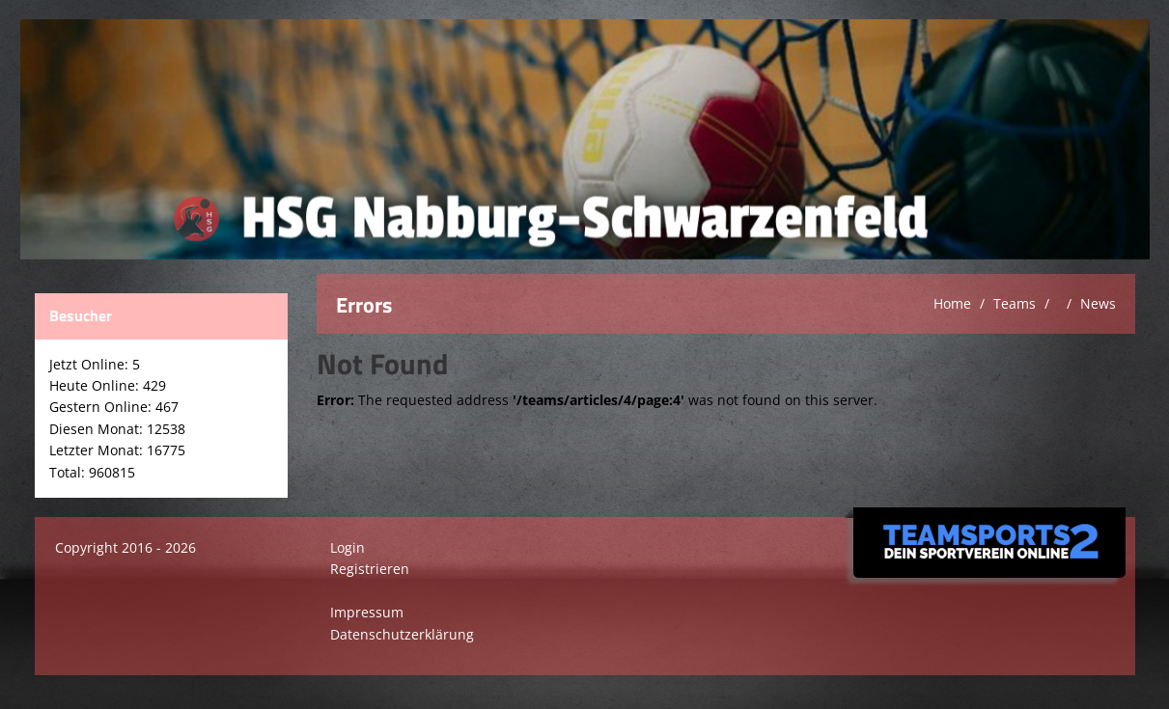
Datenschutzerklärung (402, 634)
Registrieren (369, 568)
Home (952, 303)
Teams (1014, 303)
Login (347, 547)
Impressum (367, 612)
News (1098, 303)
